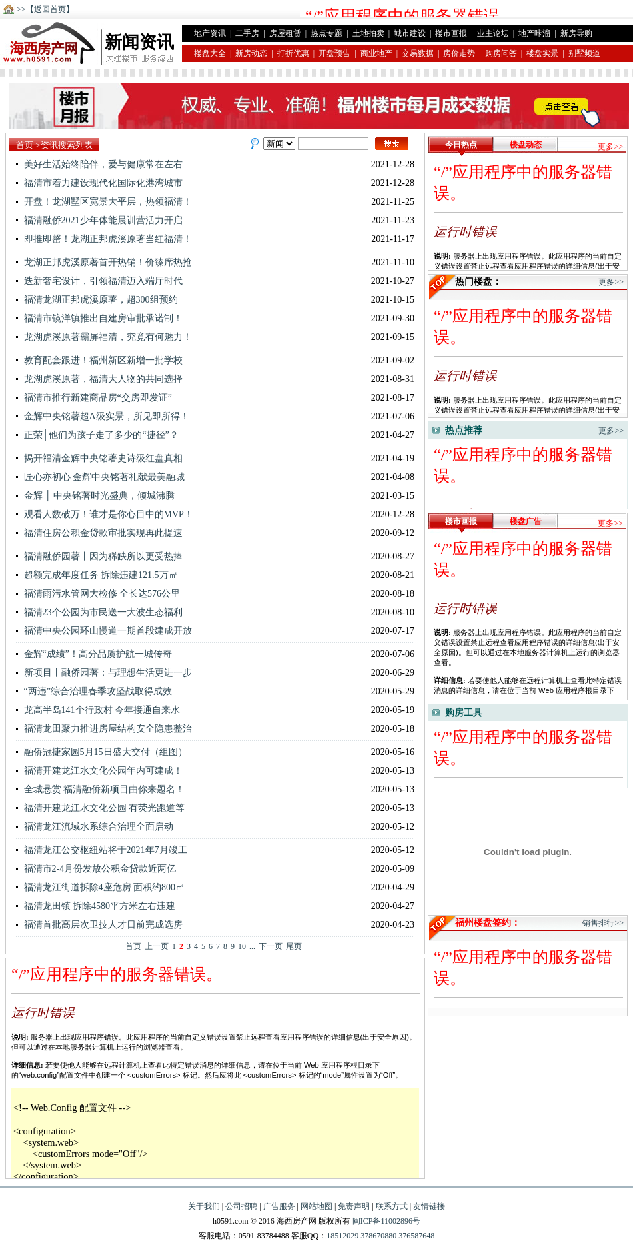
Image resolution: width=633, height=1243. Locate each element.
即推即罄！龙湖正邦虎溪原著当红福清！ (104, 239)
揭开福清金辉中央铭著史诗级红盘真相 (99, 458)
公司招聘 (241, 1206)
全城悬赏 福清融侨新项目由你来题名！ (100, 789)
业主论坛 (493, 33)
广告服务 (279, 1206)
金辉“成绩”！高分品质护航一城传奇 (94, 654)
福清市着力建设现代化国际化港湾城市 (99, 183)
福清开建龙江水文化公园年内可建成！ (99, 771)
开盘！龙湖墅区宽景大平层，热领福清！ (104, 202)
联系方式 (392, 1206)
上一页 (157, 946)
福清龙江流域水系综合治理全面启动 (94, 827)
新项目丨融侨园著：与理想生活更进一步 (104, 673)
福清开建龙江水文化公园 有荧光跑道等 (100, 808)
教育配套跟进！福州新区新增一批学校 (99, 360)
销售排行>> (603, 923)
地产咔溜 (534, 33)
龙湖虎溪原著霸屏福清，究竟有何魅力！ (104, 337)
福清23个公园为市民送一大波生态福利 (99, 612)
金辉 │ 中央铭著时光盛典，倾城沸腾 (95, 496)
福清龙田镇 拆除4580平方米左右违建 (95, 906)
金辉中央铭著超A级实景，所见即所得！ (102, 416)
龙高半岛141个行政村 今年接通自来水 (98, 710)
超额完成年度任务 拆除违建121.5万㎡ (97, 575)
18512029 (342, 1235)
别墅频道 (584, 53)
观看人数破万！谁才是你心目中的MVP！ (104, 514)
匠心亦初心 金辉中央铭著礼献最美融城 (100, 477)
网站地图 (316, 1206)
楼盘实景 (542, 53)
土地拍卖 (368, 33)
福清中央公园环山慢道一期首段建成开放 (104, 631)
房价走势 (459, 53)
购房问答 (501, 53)
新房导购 (576, 33)
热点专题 (326, 33)
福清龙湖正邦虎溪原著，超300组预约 (97, 300)
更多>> (610, 146)
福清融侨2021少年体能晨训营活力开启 (99, 220)
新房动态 (251, 53)
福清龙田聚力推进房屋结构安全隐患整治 (104, 729)
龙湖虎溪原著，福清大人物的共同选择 (99, 379)
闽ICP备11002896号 (386, 1221)
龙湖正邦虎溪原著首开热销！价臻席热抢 (104, 262)
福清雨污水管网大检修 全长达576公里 (98, 594)
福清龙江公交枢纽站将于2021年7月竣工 (101, 850)
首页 (24, 145)
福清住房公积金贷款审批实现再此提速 (99, 533)
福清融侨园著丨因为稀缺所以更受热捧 (99, 556)
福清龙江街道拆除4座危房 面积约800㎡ (100, 887)
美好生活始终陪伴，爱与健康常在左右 (99, 164)
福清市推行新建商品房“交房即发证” (94, 398)
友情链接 (429, 1206)
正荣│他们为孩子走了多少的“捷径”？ (97, 435)
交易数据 (418, 53)
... (252, 946)
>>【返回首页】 (45, 9)
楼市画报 (451, 33)
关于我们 (204, 1206)
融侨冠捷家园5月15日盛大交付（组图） (101, 752)
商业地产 (376, 53)
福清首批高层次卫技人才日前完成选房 (99, 925)
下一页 (271, 946)
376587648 (415, 1235)
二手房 (247, 33)
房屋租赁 (285, 33)
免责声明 (354, 1206)
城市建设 (410, 33)
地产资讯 (210, 33)
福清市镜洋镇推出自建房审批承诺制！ (99, 318)
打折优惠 (293, 53)
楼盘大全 (210, 53)
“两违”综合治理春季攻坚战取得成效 (94, 691)
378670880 (377, 1235)
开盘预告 (334, 53)
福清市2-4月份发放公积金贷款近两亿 (96, 869)
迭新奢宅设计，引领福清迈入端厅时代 (99, 281)
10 (242, 946)
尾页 (294, 946)
